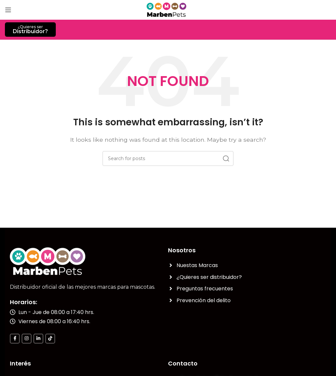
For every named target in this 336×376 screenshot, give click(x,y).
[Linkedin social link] (38, 339)
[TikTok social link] (50, 339)
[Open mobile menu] (8, 9)
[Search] (168, 158)
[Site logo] (168, 9)
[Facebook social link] (15, 339)
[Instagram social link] (27, 339)
